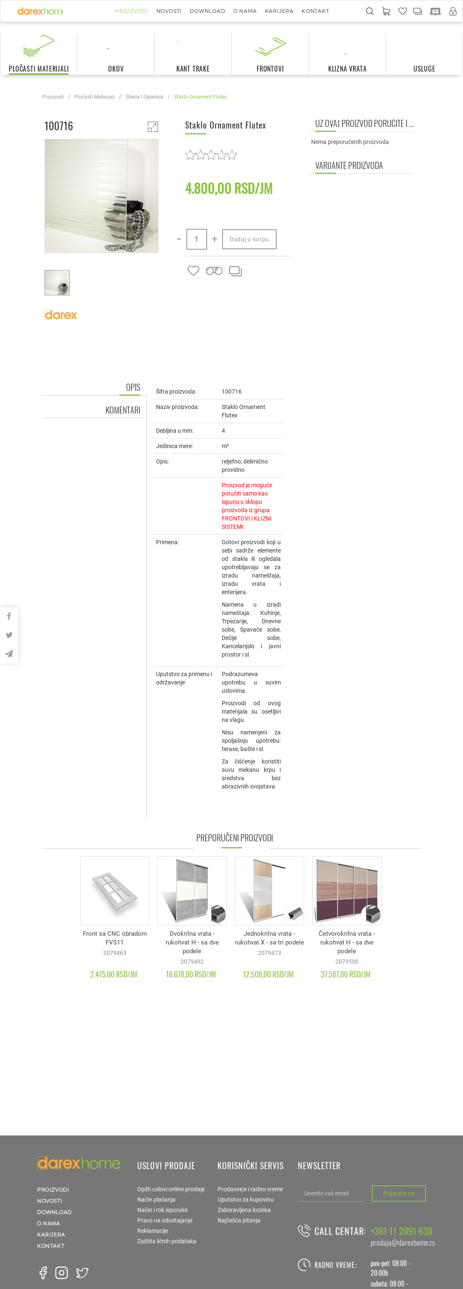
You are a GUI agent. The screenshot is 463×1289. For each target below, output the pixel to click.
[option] (101, 197)
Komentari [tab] (123, 410)
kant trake (193, 69)
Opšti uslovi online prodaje (171, 1189)
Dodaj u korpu (249, 239)
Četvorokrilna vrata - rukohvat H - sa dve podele (347, 942)
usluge (424, 69)
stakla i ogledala (144, 97)
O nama (245, 11)
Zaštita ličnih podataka (166, 1241)
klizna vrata (347, 69)
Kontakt (315, 11)
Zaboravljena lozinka (244, 1210)
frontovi (270, 69)
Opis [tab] (133, 387)
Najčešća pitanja (239, 1220)
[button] (386, 11)
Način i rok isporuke (162, 1210)
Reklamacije (152, 1230)
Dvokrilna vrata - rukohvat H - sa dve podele (192, 942)
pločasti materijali (39, 69)
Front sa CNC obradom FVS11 (115, 938)
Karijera (279, 11)
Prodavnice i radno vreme (250, 1189)
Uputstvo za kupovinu (246, 1199)
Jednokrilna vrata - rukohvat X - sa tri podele (269, 938)
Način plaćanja (156, 1199)
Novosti (169, 11)
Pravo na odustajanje (164, 1220)
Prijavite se (398, 1193)
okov (116, 69)
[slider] (211, 154)
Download (207, 11)
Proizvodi (131, 11)
